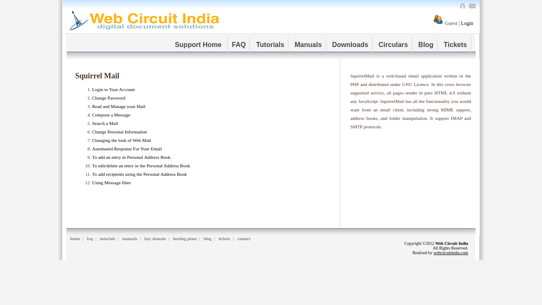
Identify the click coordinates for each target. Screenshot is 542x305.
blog (207, 238)
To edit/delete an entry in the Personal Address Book (141, 165)
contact (244, 238)
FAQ (239, 44)
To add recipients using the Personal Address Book (139, 174)
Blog (426, 44)
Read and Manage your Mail (119, 106)
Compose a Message (111, 114)
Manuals (308, 44)
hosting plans (184, 238)
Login (467, 23)
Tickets (455, 44)
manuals (129, 238)
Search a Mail (105, 123)
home (75, 238)
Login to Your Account (113, 89)
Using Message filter (111, 182)
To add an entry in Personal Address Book (131, 157)
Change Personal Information (119, 131)
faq (90, 238)
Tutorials (270, 44)
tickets (224, 238)
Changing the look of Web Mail (121, 140)
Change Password (109, 97)
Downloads (350, 44)
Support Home (199, 44)
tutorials (107, 238)
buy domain (155, 238)
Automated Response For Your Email (127, 148)
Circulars (393, 44)
